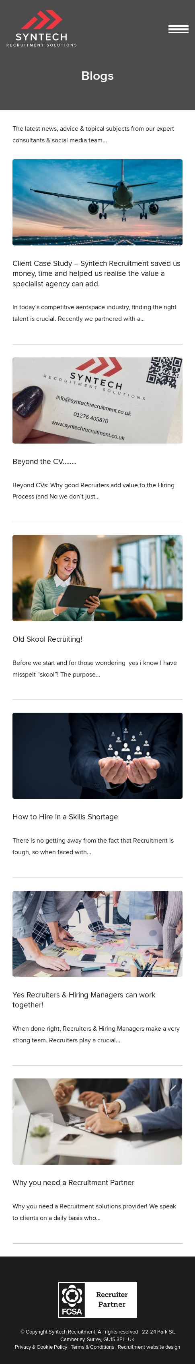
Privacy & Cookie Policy (41, 1346)
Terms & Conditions (92, 1346)
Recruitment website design (149, 1346)
